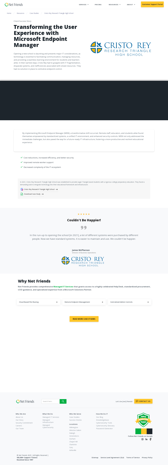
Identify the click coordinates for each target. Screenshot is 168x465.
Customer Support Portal (152, 4)
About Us (19, 417)
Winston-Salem (75, 430)
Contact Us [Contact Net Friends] (144, 401)
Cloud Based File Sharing (117, 94)
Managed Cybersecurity (48, 426)
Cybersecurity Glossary (105, 425)
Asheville (72, 450)
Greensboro (74, 436)
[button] (84, 4)
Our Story (19, 420)
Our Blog (99, 417)
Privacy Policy (147, 457)
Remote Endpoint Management (119, 100)
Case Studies (74, 417)
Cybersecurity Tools (104, 423)
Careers (19, 425)
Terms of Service (133, 457)
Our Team (20, 428)
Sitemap (95, 457)
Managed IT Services (51, 417)
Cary (71, 447)
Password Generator (104, 428)
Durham (72, 439)
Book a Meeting (94, 375)
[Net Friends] (25, 401)
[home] (14, 4)
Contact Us (72, 375)
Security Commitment (24, 423)
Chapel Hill (73, 441)
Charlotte (73, 444)
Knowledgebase (102, 420)
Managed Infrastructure (48, 421)
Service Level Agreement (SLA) (112, 457)
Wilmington (73, 427)
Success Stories (75, 420)
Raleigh (72, 433)
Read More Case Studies (84, 319)
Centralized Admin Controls (118, 105)
